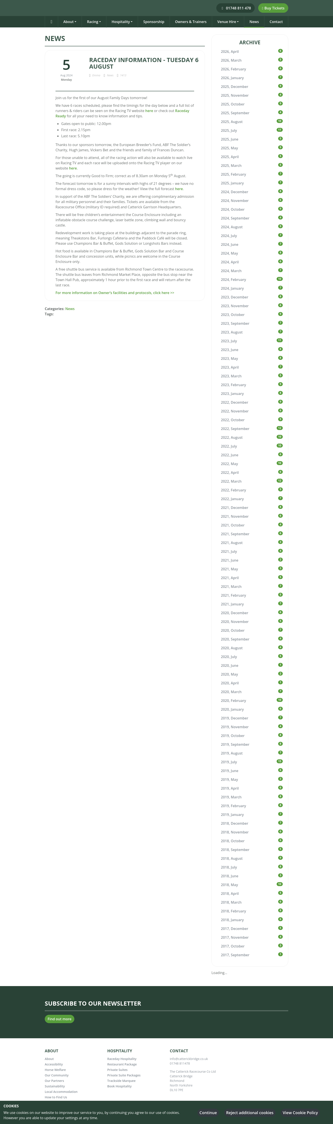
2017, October (233, 946)
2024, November (235, 200)
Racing (92, 21)
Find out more (60, 1019)
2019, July (229, 762)
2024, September (235, 218)
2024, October (233, 209)
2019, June (229, 770)
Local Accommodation (61, 1092)
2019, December (234, 718)
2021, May (229, 569)
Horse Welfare (55, 1070)
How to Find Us (56, 1097)
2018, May (229, 884)
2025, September (235, 113)
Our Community (56, 1075)
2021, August (232, 542)
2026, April (230, 51)
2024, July (229, 235)
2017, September (235, 955)
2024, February (233, 279)
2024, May (229, 253)
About (68, 21)
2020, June (229, 665)
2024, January (232, 288)
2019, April (230, 788)
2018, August (232, 858)
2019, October (233, 735)
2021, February (233, 595)
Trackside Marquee (121, 1081)
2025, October (233, 104)
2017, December (234, 928)
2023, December (234, 297)
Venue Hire (226, 21)
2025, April (230, 156)
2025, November (235, 95)
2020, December (234, 612)
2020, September (235, 639)
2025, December (234, 86)
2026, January (232, 77)
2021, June (229, 560)
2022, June (229, 455)
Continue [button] (208, 1112)
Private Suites (117, 1070)
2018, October (233, 841)
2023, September (235, 323)
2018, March (231, 902)
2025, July (229, 130)
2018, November (235, 832)
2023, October (233, 314)
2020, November (235, 621)
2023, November (235, 305)
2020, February (233, 700)
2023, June (229, 349)
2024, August (232, 227)
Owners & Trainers (191, 21)
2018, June (229, 876)
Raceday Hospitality (121, 1059)
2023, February (233, 384)
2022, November (235, 411)
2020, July (229, 656)
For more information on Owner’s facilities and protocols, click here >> (115, 292)
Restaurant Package (122, 1064)
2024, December (234, 191)
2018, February (233, 911)
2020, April (230, 683)
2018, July (229, 867)
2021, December (234, 507)
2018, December (234, 823)
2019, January (232, 814)
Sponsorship (153, 21)
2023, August (232, 332)
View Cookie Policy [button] (300, 1112)
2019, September (235, 744)
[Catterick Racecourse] (46, 7)
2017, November (235, 937)
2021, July (229, 551)
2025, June (229, 139)
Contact (276, 21)
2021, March (231, 586)
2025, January (232, 183)
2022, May (229, 463)
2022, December (234, 402)
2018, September (235, 849)
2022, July (229, 446)
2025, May (229, 148)
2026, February (233, 69)
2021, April (230, 577)
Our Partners (54, 1081)
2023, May (229, 358)
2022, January (232, 498)
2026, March (231, 60)
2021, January (232, 604)
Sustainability (55, 1086)
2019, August (232, 753)
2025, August (232, 121)
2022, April (230, 472)
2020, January (232, 709)
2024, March (231, 270)
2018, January (232, 919)
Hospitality (121, 21)
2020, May (229, 674)
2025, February (233, 174)
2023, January (232, 393)
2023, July (229, 341)
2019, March (231, 797)
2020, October (233, 630)
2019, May (229, 779)
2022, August (232, 437)
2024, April (230, 262)
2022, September (235, 428)
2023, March (231, 376)
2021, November (235, 516)
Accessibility (54, 1064)
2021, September (235, 534)
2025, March (231, 165)
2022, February (233, 490)
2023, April (230, 367)
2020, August (232, 648)
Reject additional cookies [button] (250, 1112)
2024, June (229, 244)
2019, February (233, 805)
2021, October (233, 525)
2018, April (230, 893)
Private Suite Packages (124, 1075)
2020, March (231, 691)
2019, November (235, 726)
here (149, 110)
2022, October (233, 419)
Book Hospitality (119, 1086)
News (254, 21)
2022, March (231, 481)
